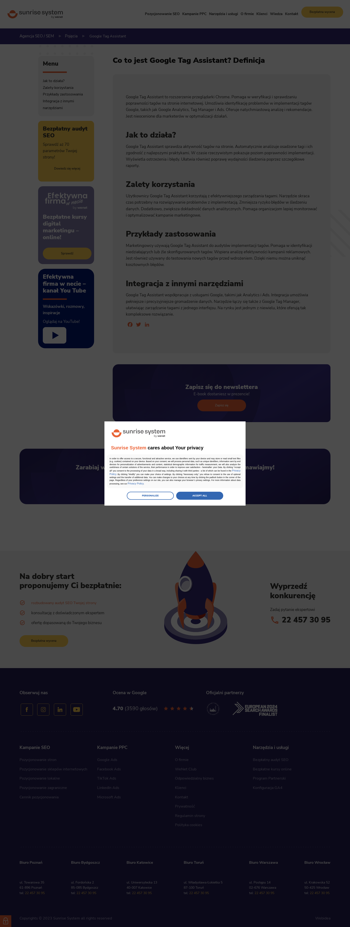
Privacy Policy (202, 474)
